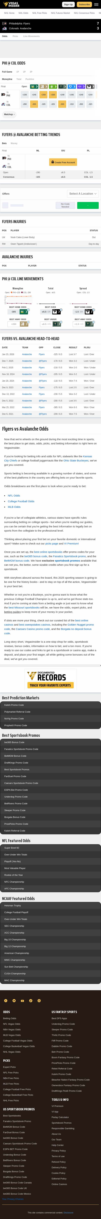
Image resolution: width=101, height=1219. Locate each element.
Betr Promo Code (60, 1052)
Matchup (8, 114)
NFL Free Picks (11, 1072)
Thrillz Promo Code (61, 1035)
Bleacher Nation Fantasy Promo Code (71, 1079)
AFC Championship (14, 888)
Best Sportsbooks (12, 1115)
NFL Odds (14, 495)
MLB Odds (14, 506)
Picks (15, 36)
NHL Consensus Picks (84, 13)
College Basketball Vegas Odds (19, 1046)
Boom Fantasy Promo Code (65, 1057)
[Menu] (96, 4)
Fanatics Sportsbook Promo (17, 1121)
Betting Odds (9, 1018)
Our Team (57, 1139)
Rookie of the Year (13, 875)
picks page (51, 543)
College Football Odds (21, 501)
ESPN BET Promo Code (15, 1149)
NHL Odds (23, 13)
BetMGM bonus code (16, 560)
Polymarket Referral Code (17, 711)
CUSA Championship (15, 973)
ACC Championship (14, 932)
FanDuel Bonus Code (14, 1132)
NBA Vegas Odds (12, 1029)
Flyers (42, 354)
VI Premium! (71, 543)
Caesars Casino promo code (33, 628)
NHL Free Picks (11, 1100)
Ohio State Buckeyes (75, 460)
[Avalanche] (8, 105)
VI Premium (57, 1106)
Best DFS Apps (59, 1018)
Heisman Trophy (12, 905)
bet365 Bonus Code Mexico (17, 1193)
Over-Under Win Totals (15, 854)
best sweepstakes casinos (34, 624)
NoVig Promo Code (14, 718)
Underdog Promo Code (16, 796)
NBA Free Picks (11, 1078)
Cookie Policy (58, 1173)
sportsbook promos (67, 560)
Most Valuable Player (15, 868)
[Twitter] (15, 1001)
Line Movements (31, 36)
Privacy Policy (59, 1150)
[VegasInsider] (50, 994)
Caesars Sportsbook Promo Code (21, 783)
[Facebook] (6, 1001)
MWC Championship (14, 960)
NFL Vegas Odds (11, 1024)
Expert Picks (9, 1067)
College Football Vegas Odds (17, 1040)
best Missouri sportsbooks (24, 607)
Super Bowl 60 (11, 847)
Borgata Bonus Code (14, 817)
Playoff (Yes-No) (12, 861)
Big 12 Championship (15, 946)
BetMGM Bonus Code (15, 756)
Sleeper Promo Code (14, 810)
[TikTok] (31, 1001)
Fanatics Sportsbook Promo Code (21, 749)
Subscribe (84, 4)
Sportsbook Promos (61, 1123)
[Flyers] (8, 95)
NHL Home (9, 13)
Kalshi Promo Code (14, 705)
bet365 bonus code (35, 556)
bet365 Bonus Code (14, 742)
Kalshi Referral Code (14, 830)
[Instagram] (40, 1001)
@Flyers (43, 361)
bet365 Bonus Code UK (15, 1188)
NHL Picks (39, 13)
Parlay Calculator (60, 1117)
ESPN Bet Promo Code (16, 790)
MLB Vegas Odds (12, 1035)
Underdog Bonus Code (14, 1154)
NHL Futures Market (60, 13)
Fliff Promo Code (60, 1040)
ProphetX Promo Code (15, 725)
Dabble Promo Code (62, 1046)
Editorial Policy (59, 1178)
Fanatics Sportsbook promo (69, 556)
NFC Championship (14, 882)
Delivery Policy (59, 1167)
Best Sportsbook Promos (16, 769)
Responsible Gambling (63, 1128)
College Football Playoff (16, 912)
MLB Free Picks (11, 1083)
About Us (56, 1134)
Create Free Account (63, 162)
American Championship (16, 953)
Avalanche (27, 354)
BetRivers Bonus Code (14, 1160)
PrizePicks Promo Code (16, 824)
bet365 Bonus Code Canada (17, 1182)
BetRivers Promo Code (15, 803)
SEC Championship (14, 926)
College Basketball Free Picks (18, 1095)
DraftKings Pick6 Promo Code (67, 1091)
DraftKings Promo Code (16, 762)
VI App (55, 1111)
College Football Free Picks (17, 1089)
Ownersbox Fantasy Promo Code (68, 1085)
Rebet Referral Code (62, 1068)
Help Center (58, 1145)
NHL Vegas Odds (12, 1052)
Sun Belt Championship (16, 966)
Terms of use (58, 1156)
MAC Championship (14, 980)
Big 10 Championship (15, 939)
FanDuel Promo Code (15, 776)
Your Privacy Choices (12, 1199)
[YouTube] (23, 1001)
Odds (4, 36)
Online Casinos (59, 1184)
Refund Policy (59, 1162)
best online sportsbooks (48, 551)
